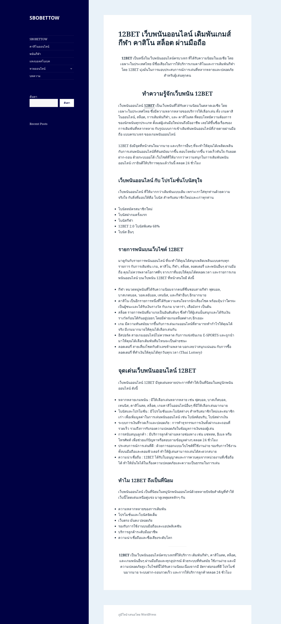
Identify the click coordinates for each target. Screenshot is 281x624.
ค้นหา (33, 97)
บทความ (35, 76)
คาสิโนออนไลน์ (39, 46)
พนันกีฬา (35, 54)
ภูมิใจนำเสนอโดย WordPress (137, 614)
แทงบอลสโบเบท (40, 61)
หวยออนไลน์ (38, 69)
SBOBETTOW (44, 17)
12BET (149, 105)
